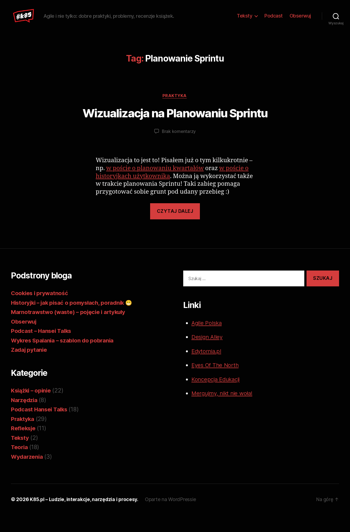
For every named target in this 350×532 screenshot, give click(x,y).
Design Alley (207, 354)
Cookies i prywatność (40, 310)
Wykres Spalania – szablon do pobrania (64, 357)
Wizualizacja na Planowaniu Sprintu (175, 130)
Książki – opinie (32, 407)
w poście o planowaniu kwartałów (155, 185)
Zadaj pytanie (29, 367)
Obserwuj (300, 24)
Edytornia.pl (207, 368)
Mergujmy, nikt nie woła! (223, 410)
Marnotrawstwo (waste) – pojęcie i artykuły (70, 329)
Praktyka (175, 112)
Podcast (273, 24)
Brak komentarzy (179, 148)
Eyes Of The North (216, 382)
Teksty (244, 24)
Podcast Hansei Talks (40, 426)
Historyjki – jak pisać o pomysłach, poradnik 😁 (74, 319)
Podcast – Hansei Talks (42, 348)
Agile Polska (207, 339)
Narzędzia (25, 417)
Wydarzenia (27, 473)
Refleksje (24, 445)
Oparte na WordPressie (173, 516)
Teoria (19, 464)
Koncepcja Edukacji (217, 396)
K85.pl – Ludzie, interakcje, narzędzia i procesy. (85, 516)
